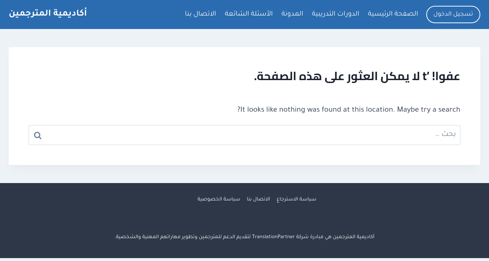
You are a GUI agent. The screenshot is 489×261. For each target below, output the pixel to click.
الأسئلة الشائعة (249, 14)
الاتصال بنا (200, 14)
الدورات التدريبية (335, 14)
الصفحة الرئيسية (393, 14)
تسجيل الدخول (453, 14)
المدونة (292, 14)
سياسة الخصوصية (218, 199)
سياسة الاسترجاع (296, 199)
